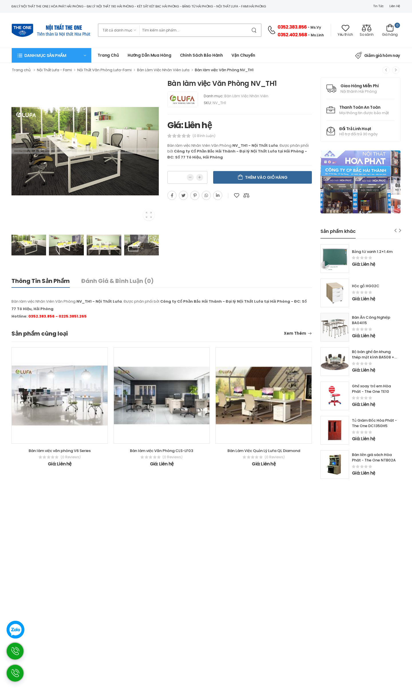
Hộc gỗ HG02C (365, 286)
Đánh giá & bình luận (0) (117, 281)
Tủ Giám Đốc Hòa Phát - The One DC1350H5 (374, 423)
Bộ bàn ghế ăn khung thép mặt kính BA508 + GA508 (373, 357)
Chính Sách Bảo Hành (201, 55)
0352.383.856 (292, 27)
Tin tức (378, 6)
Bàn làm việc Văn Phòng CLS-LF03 (161, 450)
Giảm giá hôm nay (377, 55)
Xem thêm (295, 333)
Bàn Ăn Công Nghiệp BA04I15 (371, 320)
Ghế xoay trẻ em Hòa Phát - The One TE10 (371, 388)
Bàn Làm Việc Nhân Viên (246, 96)
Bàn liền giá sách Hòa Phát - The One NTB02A (374, 457)
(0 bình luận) (204, 136)
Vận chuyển (243, 55)
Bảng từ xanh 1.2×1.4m (372, 251)
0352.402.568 (292, 34)
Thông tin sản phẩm (40, 281)
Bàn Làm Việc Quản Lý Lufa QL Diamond (263, 450)
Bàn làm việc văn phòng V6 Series (60, 450)
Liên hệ (394, 6)
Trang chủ (108, 55)
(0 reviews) (71, 457)
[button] (51, 55)
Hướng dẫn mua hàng (149, 55)
